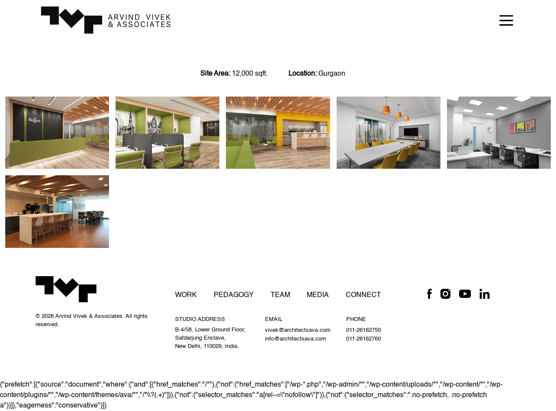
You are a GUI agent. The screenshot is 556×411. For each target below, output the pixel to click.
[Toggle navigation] (506, 20)
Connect (363, 295)
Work (186, 295)
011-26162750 (363, 330)
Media (318, 295)
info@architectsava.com (295, 339)
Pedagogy (234, 295)
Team (280, 295)
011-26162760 (363, 339)
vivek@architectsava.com (298, 330)
